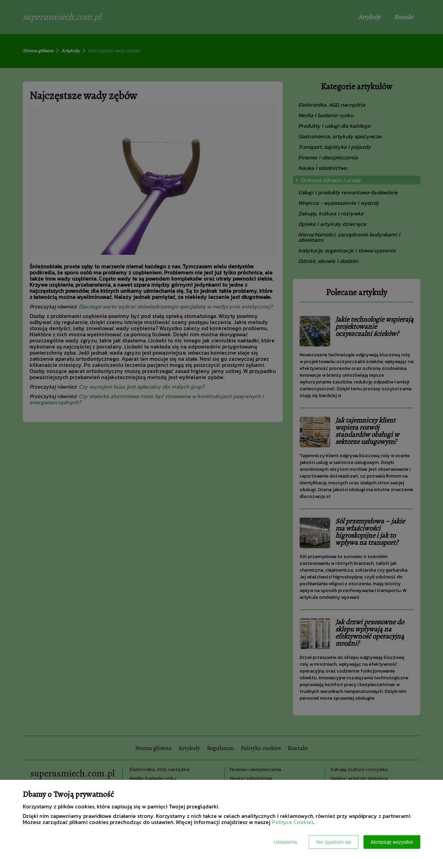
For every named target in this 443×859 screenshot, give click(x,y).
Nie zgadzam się (333, 842)
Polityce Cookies (293, 822)
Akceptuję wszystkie (392, 842)
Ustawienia (285, 842)
